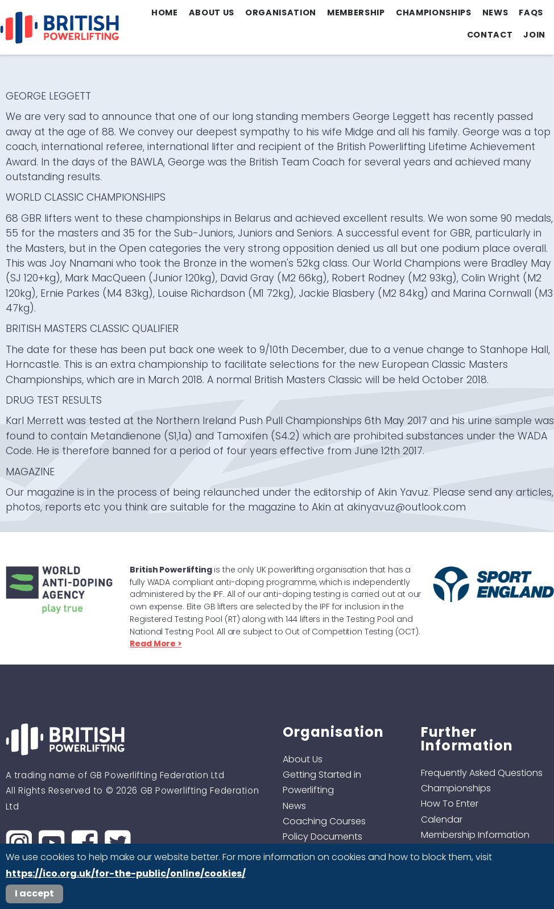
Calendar (441, 819)
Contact (490, 34)
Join (534, 34)
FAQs (531, 12)
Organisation (280, 12)
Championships (434, 12)
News (495, 12)
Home (164, 12)
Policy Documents (322, 836)
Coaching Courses (324, 821)
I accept (34, 893)
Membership (356, 12)
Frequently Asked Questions (482, 772)
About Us (211, 12)
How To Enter (449, 803)
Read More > (155, 643)
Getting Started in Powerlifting (322, 782)
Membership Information (475, 834)
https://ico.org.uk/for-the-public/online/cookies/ (126, 873)
